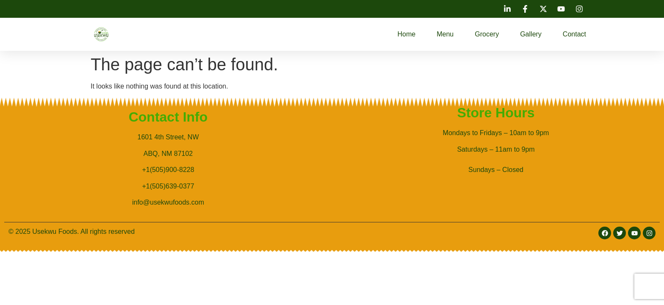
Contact (574, 34)
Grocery (487, 34)
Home (407, 34)
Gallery (531, 34)
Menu (445, 34)
